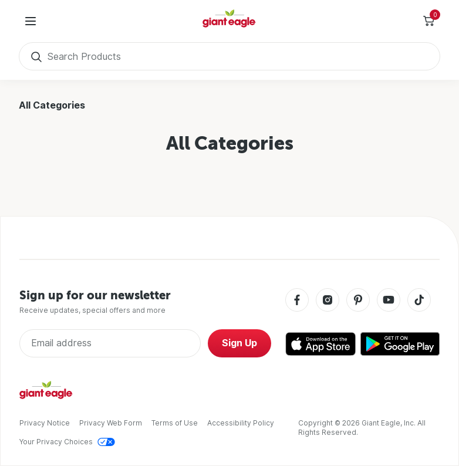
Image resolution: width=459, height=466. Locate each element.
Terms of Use (174, 422)
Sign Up (239, 343)
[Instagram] (327, 300)
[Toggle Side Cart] (428, 21)
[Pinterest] (358, 300)
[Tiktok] (419, 300)
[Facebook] (297, 300)
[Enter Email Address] (110, 343)
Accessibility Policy (240, 422)
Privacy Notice (44, 422)
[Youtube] (388, 300)
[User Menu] (30, 21)
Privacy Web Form (110, 422)
